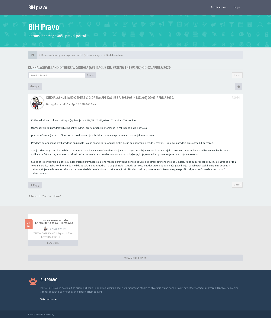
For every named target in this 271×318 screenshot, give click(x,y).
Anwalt (57, 314)
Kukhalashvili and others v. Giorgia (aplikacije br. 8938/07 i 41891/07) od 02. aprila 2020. (99, 67)
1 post (237, 75)
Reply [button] (35, 86)
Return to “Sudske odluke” (44, 196)
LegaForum (56, 104)
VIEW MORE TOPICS (135, 258)
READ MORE (53, 242)
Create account (219, 7)
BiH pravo (37, 7)
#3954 (236, 98)
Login (237, 7)
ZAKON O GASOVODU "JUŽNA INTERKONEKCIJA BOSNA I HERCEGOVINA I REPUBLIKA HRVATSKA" (54, 223)
